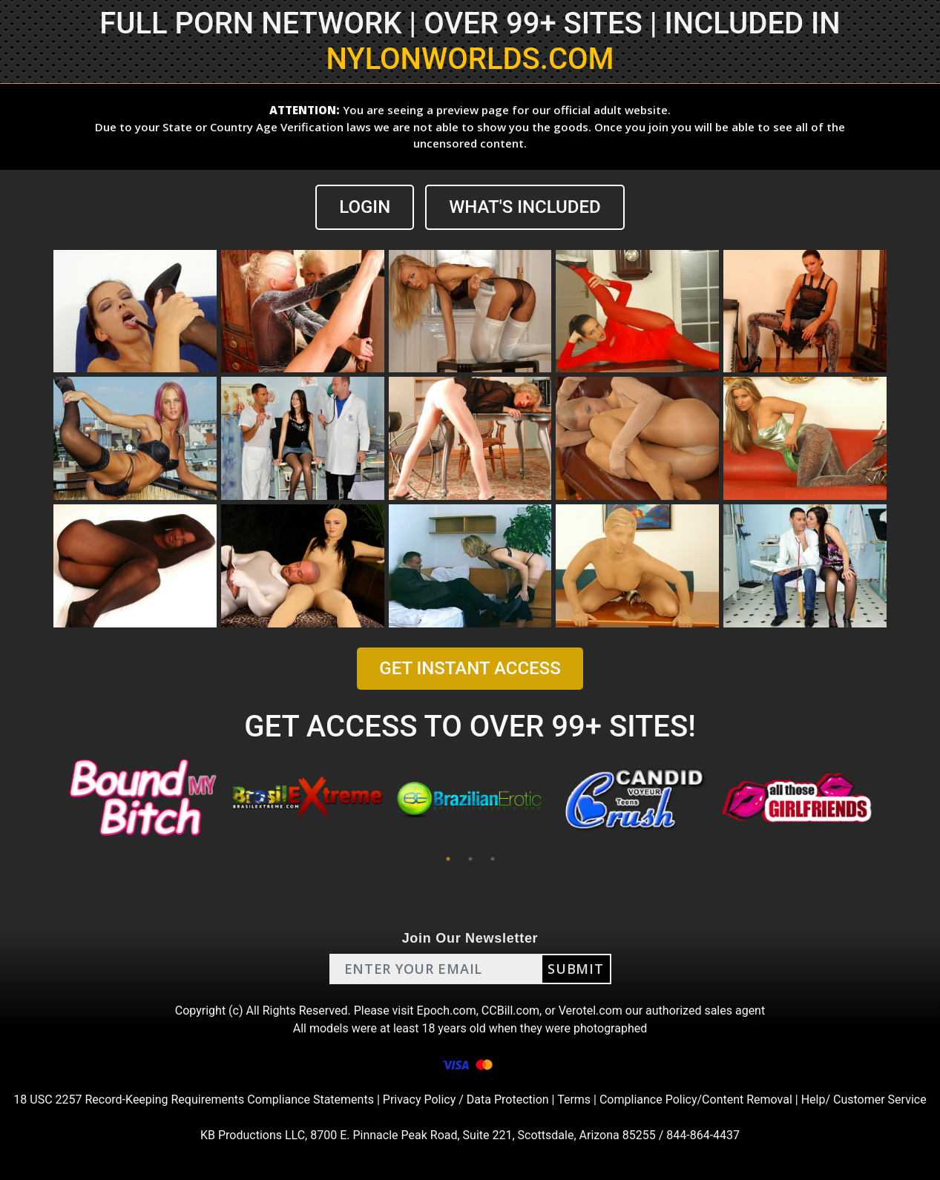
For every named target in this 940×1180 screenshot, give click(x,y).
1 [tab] (448, 858)
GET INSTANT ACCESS (469, 668)
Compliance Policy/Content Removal (695, 1099)
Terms (574, 1099)
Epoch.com (446, 1010)
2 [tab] (470, 858)
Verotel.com (590, 1010)
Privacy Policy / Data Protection (466, 1099)
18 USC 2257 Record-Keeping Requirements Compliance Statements (193, 1099)
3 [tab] (492, 858)
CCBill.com (510, 1010)
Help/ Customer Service (864, 1099)
